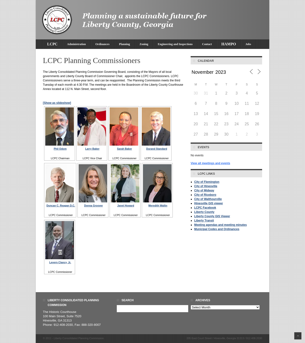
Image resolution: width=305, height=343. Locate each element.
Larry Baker (92, 148)
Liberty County (204, 212)
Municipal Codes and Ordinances (216, 229)
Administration (76, 44)
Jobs (248, 44)
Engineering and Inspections (175, 44)
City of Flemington (206, 182)
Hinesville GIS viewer (208, 203)
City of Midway (204, 190)
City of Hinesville (205, 186)
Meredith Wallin (157, 205)
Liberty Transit (204, 220)
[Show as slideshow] (57, 103)
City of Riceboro (205, 194)
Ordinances (102, 44)
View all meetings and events (210, 163)
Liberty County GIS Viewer (212, 216)
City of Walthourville (208, 199)
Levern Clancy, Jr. (60, 262)
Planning (124, 44)
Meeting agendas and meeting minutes (220, 225)
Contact (207, 44)
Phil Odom (60, 148)
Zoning (144, 44)
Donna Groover (93, 205)
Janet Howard (125, 205)
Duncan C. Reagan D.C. (60, 205)
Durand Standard (156, 148)
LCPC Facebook (205, 207)
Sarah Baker (124, 148)
